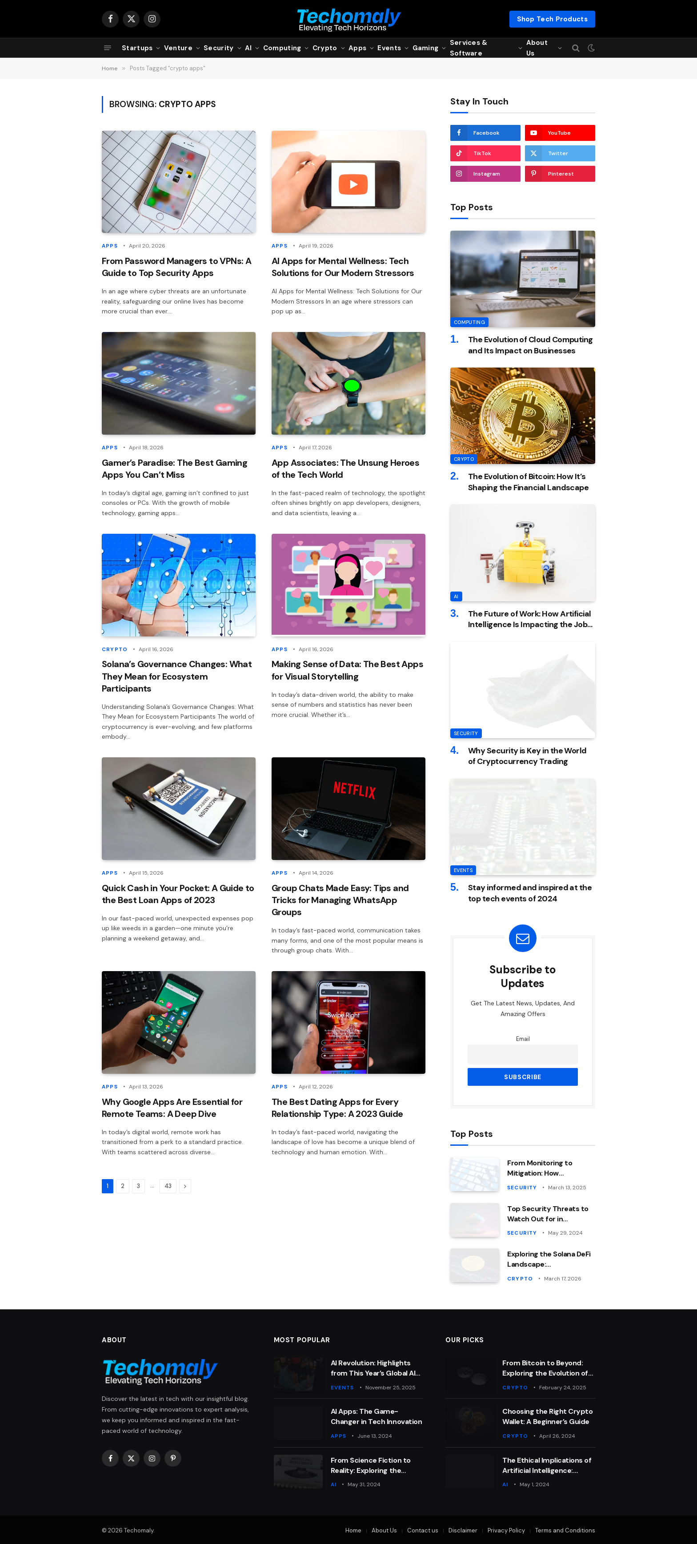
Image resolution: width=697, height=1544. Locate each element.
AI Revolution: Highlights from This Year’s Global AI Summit (373, 1367)
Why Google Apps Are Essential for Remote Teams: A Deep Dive (172, 1106)
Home (353, 1529)
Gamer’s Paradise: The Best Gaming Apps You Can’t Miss (174, 468)
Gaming (426, 48)
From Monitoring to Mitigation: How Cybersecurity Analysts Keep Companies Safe (547, 1168)
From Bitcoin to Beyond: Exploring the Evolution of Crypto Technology (545, 1367)
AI (248, 48)
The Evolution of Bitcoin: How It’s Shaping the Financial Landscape (528, 481)
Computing (282, 48)
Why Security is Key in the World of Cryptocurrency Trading (527, 756)
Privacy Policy (506, 1529)
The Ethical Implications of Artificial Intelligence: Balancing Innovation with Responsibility (546, 1464)
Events (389, 48)
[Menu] (107, 48)
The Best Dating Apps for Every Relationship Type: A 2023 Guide (337, 1106)
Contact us (422, 1529)
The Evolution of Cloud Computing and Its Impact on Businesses (530, 345)
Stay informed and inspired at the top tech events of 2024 (530, 893)
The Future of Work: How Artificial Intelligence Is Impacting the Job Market (529, 619)
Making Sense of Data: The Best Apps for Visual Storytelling (347, 669)
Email (523, 1039)
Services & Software (469, 47)
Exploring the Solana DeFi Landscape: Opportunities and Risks (549, 1259)
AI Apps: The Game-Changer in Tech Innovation (376, 1415)
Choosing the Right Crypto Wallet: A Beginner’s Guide (547, 1415)
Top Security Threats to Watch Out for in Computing (548, 1214)
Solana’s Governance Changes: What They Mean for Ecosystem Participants (177, 675)
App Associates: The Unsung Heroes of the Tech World (345, 468)
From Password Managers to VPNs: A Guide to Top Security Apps (176, 266)
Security (218, 48)
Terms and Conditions (565, 1529)
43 (168, 1184)
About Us (537, 47)
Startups (137, 48)
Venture (178, 48)
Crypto (324, 48)
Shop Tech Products (552, 19)
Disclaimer (463, 1529)
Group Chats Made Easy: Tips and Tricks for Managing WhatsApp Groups (340, 898)
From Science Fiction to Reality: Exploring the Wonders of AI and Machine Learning (376, 1464)
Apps (357, 48)
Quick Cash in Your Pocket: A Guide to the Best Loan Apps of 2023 (178, 892)
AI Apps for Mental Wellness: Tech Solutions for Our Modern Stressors (343, 266)
